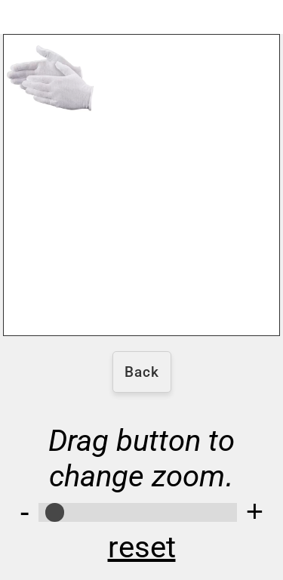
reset (142, 547)
